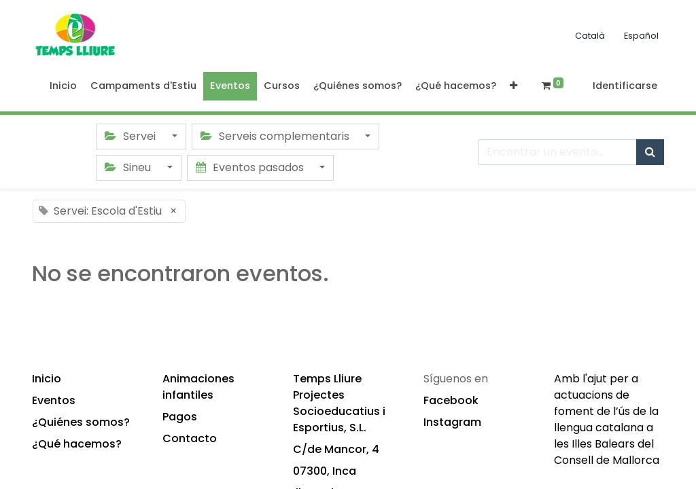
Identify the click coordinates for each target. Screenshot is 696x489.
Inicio (46, 378)
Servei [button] (131, 136)
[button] (513, 86)
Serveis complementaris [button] (276, 136)
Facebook (450, 400)
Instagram (452, 422)
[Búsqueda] (650, 152)
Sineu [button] (129, 167)
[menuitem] (63, 86)
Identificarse (625, 85)
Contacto (189, 438)
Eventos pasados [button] (251, 167)
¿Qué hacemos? (77, 444)
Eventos (53, 400)
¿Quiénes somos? (81, 422)
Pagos (179, 416)
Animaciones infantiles (198, 387)
